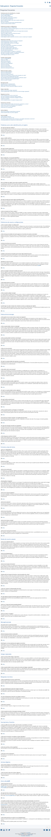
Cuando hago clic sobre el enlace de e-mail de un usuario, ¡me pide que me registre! (16, 36)
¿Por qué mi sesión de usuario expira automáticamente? (11, 22)
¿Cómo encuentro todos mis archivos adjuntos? (9, 112)
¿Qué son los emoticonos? (5, 60)
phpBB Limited (4, 786)
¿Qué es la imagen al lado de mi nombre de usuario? (10, 33)
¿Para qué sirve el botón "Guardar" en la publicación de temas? (12, 52)
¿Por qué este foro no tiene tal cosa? (7, 117)
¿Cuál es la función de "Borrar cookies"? (8, 23)
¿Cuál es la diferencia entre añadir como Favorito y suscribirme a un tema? (14, 103)
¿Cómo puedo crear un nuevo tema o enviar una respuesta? (12, 40)
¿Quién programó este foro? (6, 116)
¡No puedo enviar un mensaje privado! (8, 83)
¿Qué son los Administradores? (6, 71)
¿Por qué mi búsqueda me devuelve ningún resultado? (11, 96)
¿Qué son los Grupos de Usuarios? (7, 74)
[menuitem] (45, 2)
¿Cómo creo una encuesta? (6, 44)
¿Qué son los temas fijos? (5, 65)
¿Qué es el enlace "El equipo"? (6, 80)
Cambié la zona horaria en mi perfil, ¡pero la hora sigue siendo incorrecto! (14, 31)
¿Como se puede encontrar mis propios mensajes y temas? (11, 100)
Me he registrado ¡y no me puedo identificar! (9, 17)
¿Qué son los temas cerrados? (6, 66)
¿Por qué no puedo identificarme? (7, 18)
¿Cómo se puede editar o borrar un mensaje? (9, 41)
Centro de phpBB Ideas (10, 795)
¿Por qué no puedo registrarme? (7, 16)
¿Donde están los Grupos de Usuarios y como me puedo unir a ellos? (13, 75)
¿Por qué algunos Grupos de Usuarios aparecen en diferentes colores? (13, 77)
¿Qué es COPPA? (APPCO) (5, 15)
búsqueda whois (4, 804)
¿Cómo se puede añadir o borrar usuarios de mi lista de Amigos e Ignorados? (15, 91)
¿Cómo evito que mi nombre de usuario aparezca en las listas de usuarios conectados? (17, 28)
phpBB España (30, 834)
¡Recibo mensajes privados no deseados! (8, 85)
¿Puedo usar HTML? (4, 59)
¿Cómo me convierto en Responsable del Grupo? (10, 76)
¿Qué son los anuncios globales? (7, 63)
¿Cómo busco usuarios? (5, 98)
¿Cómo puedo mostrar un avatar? (7, 34)
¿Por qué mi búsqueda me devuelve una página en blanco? (12, 97)
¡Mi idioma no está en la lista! (6, 32)
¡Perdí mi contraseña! (5, 21)
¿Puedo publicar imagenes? (6, 62)
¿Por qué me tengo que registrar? (7, 14)
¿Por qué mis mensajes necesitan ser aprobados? (10, 53)
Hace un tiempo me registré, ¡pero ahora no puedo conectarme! (12, 20)
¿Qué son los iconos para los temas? (7, 67)
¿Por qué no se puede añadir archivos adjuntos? (9, 48)
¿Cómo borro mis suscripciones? (7, 107)
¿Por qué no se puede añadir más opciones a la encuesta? (11, 45)
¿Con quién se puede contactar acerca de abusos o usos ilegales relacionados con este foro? (18, 118)
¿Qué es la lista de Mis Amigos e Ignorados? (9, 90)
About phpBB (3, 787)
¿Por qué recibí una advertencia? (7, 50)
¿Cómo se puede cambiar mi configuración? (9, 27)
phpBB (39, 265)
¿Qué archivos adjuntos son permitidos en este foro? (10, 111)
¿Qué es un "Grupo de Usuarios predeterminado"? (10, 78)
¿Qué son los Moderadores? (6, 73)
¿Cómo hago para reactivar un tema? (7, 54)
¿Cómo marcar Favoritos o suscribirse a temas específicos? (11, 105)
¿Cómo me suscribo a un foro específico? (8, 106)
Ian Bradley (28, 832)
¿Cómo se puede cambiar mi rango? (7, 35)
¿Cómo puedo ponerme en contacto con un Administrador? (11, 120)
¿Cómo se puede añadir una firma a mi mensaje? (10, 43)
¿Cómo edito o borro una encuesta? (7, 46)
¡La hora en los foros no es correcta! (7, 29)
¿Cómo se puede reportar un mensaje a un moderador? (11, 51)
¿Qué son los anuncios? (5, 64)
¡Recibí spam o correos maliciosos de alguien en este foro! (11, 86)
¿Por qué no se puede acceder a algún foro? (9, 47)
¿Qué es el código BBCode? (6, 58)
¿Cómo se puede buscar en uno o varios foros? (9, 95)
